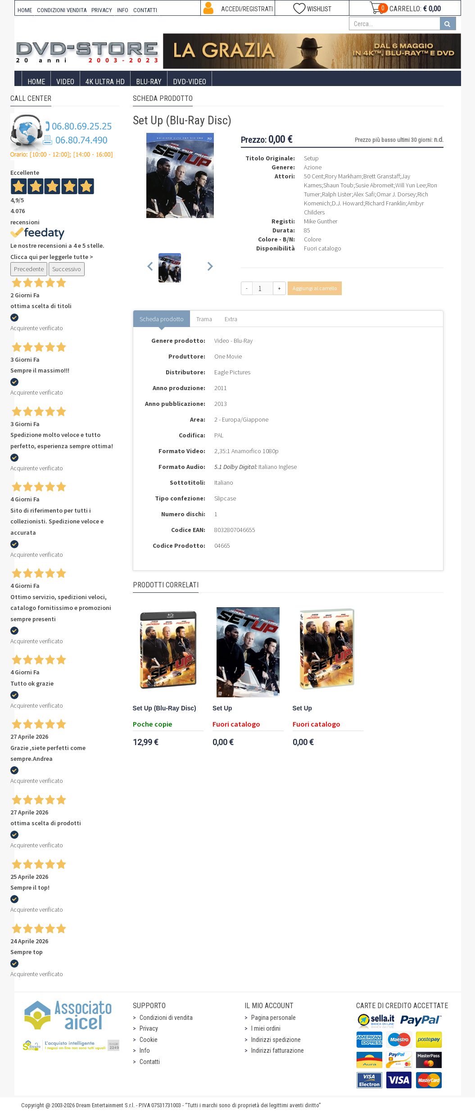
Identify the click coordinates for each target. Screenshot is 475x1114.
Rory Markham (343, 176)
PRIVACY (101, 10)
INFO (122, 10)
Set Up (222, 708)
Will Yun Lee (410, 185)
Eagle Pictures (232, 372)
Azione (312, 167)
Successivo (66, 269)
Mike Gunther (320, 221)
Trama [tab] (204, 319)
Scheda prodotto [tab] (162, 319)
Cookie (149, 1039)
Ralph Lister (337, 194)
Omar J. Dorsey (396, 194)
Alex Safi (364, 194)
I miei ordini (265, 1028)
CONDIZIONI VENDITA (61, 10)
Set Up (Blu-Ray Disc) (164, 708)
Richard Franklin (385, 203)
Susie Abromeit (374, 185)
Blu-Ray (149, 81)
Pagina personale (273, 1017)
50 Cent (313, 176)
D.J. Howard (347, 203)
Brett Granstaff (381, 176)
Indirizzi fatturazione (277, 1050)
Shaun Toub (338, 185)
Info (145, 1050)
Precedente (29, 269)
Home (36, 81)
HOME (25, 10)
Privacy (149, 1028)
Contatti (150, 1061)
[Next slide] (209, 267)
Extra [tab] (231, 319)
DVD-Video (189, 81)
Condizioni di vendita (166, 1017)
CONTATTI (145, 10)
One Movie (228, 356)
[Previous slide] (150, 267)
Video (65, 81)
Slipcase (225, 498)
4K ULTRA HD (105, 81)
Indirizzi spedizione (276, 1039)
